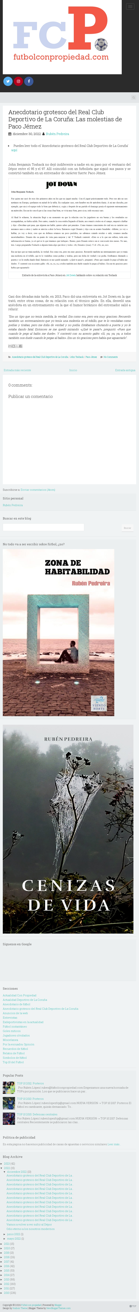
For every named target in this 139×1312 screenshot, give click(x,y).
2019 (6, 1252)
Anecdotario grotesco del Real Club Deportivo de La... (40, 1175)
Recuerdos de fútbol (15, 1049)
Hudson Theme (20, 1308)
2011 (6, 1288)
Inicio (73, 370)
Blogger (58, 1304)
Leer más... (114, 1144)
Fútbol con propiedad (31, 1304)
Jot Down (71, 275)
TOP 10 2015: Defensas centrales (37, 1114)
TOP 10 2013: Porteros (30, 1099)
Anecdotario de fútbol (16, 1004)
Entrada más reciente (17, 370)
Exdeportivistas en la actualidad (23, 1022)
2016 (6, 1266)
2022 (7, 1168)
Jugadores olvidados (16, 1035)
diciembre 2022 (17, 1171)
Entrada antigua (125, 370)
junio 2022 (13, 1234)
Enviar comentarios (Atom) (38, 489)
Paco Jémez (91, 356)
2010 (6, 1293)
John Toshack (77, 356)
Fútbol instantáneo (15, 1026)
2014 (6, 1275)
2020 (7, 1248)
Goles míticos (12, 1031)
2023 (7, 1163)
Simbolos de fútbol (15, 1057)
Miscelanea (10, 1040)
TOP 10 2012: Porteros (30, 1083)
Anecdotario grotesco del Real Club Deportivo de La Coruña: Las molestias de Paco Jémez (65, 119)
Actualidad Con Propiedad (19, 995)
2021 (6, 1244)
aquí (14, 150)
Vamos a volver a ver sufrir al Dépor (29, 1224)
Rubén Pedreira (57, 134)
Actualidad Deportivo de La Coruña (25, 1000)
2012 (6, 1284)
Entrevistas (10, 1017)
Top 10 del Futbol (13, 1062)
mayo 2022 (14, 1238)
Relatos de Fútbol (14, 1053)
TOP (133, 1306)
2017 (6, 1261)
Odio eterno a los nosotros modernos (31, 1229)
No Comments (111, 356)
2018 (7, 1257)
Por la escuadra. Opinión (18, 1044)
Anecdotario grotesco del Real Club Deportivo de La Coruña (40, 356)
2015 (6, 1270)
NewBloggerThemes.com (58, 1308)
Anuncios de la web (15, 1013)
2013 (6, 1279)
